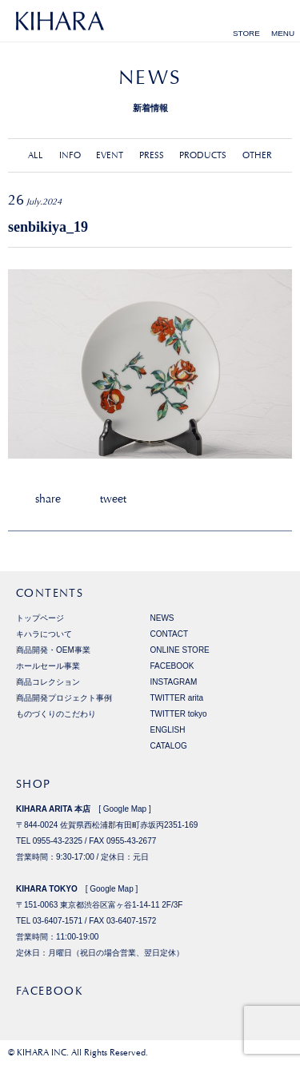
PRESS (151, 155)
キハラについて (44, 634)
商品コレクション (48, 682)
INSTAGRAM (174, 682)
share (48, 498)
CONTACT (169, 634)
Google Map (124, 809)
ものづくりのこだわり (56, 713)
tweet (113, 498)
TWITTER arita (177, 697)
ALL (35, 155)
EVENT (109, 155)
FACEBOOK (172, 666)
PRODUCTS (202, 155)
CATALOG (168, 745)
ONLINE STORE (180, 650)
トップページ (40, 618)
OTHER (257, 155)
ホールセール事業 (48, 666)
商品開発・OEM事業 (53, 650)
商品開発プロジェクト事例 (64, 697)
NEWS (162, 618)
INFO (70, 155)
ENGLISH (168, 729)
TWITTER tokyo (178, 713)
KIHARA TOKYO (47, 888)
